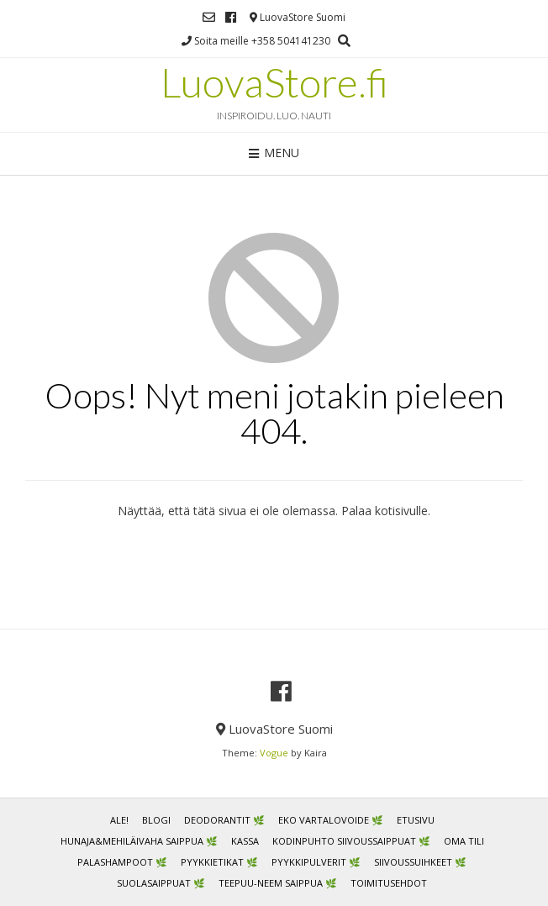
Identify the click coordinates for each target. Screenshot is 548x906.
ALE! (119, 820)
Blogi (156, 820)
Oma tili (464, 841)
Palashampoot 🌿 (122, 862)
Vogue (274, 752)
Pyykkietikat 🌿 (219, 862)
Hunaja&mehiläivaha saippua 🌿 (139, 841)
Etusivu (416, 820)
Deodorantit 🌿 (224, 820)
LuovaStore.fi (274, 82)
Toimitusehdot (388, 883)
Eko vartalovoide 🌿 (330, 820)
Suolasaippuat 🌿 (161, 883)
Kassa (245, 841)
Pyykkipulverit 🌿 (316, 862)
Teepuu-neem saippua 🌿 (278, 883)
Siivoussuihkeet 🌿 (420, 862)
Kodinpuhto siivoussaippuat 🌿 (351, 841)
